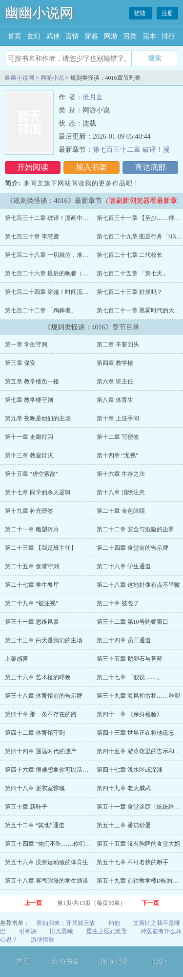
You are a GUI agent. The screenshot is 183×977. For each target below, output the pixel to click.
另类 (130, 36)
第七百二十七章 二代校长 (130, 255)
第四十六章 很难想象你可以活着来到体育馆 (61, 769)
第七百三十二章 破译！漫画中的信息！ (55, 218)
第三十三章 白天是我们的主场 (43, 640)
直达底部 (150, 167)
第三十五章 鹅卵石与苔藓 (130, 658)
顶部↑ (158, 961)
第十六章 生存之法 (121, 473)
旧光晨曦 (61, 931)
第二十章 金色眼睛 (121, 510)
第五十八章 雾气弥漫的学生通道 (46, 880)
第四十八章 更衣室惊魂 (35, 788)
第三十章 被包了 (118, 603)
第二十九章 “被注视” (32, 603)
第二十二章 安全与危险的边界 (135, 529)
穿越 (91, 36)
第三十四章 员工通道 (124, 640)
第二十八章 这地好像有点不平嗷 (138, 584)
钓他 (114, 923)
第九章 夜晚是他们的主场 (38, 418)
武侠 (53, 36)
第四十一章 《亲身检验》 (130, 714)
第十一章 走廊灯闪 (29, 437)
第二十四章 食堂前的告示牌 (132, 547)
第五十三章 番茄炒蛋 (124, 825)
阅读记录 (114, 961)
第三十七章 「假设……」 (130, 677)
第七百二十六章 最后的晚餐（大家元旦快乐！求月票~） (77, 273)
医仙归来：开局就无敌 (66, 923)
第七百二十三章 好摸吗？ (130, 292)
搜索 (155, 58)
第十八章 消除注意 (121, 492)
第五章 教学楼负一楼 (32, 381)
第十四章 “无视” (118, 455)
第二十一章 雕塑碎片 (32, 529)
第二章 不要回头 (118, 344)
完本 (149, 36)
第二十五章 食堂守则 (32, 566)
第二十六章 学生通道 (124, 566)
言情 (72, 36)
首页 (14, 36)
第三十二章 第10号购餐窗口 (132, 621)
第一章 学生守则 (26, 344)
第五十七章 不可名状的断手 (132, 862)
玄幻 (34, 36)
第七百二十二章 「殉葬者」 (41, 310)
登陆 (140, 13)
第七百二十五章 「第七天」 (132, 273)
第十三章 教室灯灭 (29, 455)
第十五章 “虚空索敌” (32, 473)
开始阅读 (32, 167)
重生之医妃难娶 (106, 931)
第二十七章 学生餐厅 (32, 584)
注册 (167, 13)
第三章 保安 (20, 363)
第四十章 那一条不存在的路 (41, 714)
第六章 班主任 (115, 381)
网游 (111, 36)
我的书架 (65, 961)
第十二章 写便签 (118, 437)
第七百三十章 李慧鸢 (32, 236)
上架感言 (16, 658)
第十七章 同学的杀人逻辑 (38, 492)
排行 (168, 36)
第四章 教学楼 (115, 363)
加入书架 (91, 167)
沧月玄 (92, 97)
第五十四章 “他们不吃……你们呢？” (52, 843)
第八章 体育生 (115, 400)
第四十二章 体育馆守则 (35, 732)
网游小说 (52, 77)
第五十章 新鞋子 (26, 806)
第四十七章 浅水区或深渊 (130, 769)
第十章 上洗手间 (118, 418)
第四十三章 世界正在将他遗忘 (135, 732)
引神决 (28, 931)
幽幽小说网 (39, 12)
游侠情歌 (42, 939)
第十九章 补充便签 (29, 510)
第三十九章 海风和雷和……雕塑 (138, 695)
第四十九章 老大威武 (124, 788)
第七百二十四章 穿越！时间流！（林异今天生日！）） (76, 292)
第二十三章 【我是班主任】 (41, 547)
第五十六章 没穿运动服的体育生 (46, 862)
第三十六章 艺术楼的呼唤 (38, 677)
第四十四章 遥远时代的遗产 (41, 751)
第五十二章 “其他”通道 (34, 825)
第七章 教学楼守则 (29, 400)
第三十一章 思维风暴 (32, 621)
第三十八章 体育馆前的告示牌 (43, 695)
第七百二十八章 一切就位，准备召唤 (52, 255)
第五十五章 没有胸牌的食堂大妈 (138, 843)
